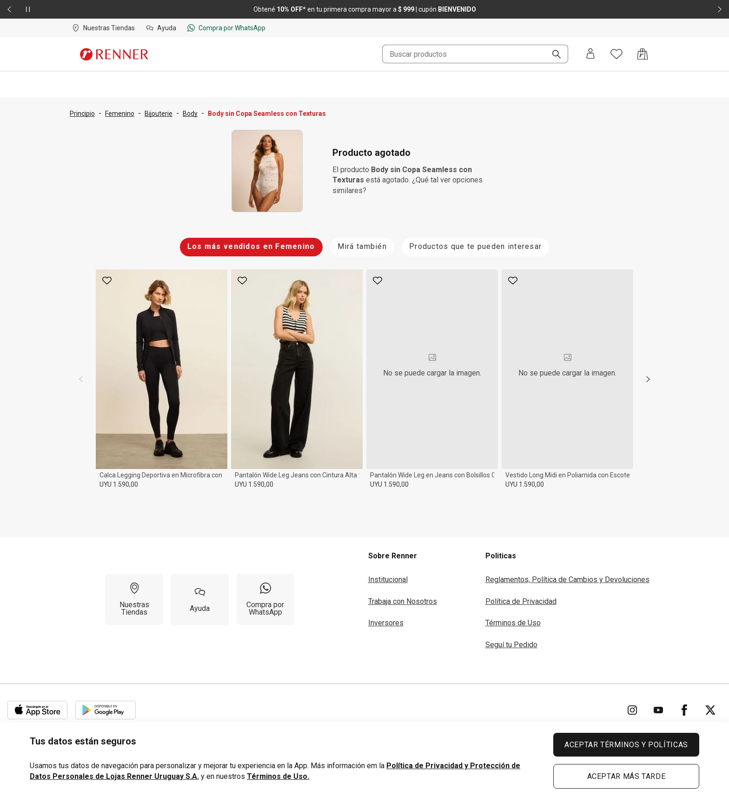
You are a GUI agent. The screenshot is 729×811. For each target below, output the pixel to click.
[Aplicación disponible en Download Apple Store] (37, 710)
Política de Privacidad (521, 601)
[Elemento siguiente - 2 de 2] (719, 9)
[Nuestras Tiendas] (134, 599)
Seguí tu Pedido (511, 644)
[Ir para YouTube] (658, 710)
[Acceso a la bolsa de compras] (642, 54)
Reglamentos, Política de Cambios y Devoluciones (567, 579)
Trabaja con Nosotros (402, 601)
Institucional (388, 579)
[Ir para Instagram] (632, 710)
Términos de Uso (513, 622)
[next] (648, 379)
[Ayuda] (200, 599)
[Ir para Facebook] (684, 710)
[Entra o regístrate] (590, 54)
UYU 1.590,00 (118, 484)
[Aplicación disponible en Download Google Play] (105, 710)
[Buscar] (553, 55)
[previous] (81, 379)
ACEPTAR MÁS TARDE (626, 776)
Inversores (386, 622)
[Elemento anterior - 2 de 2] (9, 9)
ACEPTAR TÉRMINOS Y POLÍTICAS (626, 744)
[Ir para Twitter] (710, 710)
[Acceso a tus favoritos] (616, 54)
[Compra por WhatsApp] (265, 599)
